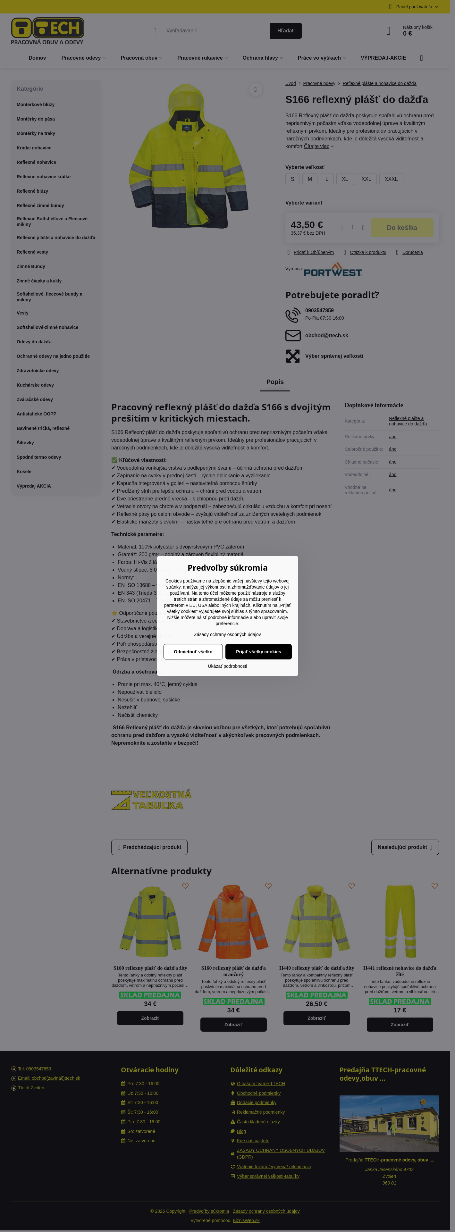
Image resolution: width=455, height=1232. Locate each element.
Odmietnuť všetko (193, 651)
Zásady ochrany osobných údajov (227, 634)
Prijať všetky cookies (258, 651)
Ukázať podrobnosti (227, 666)
